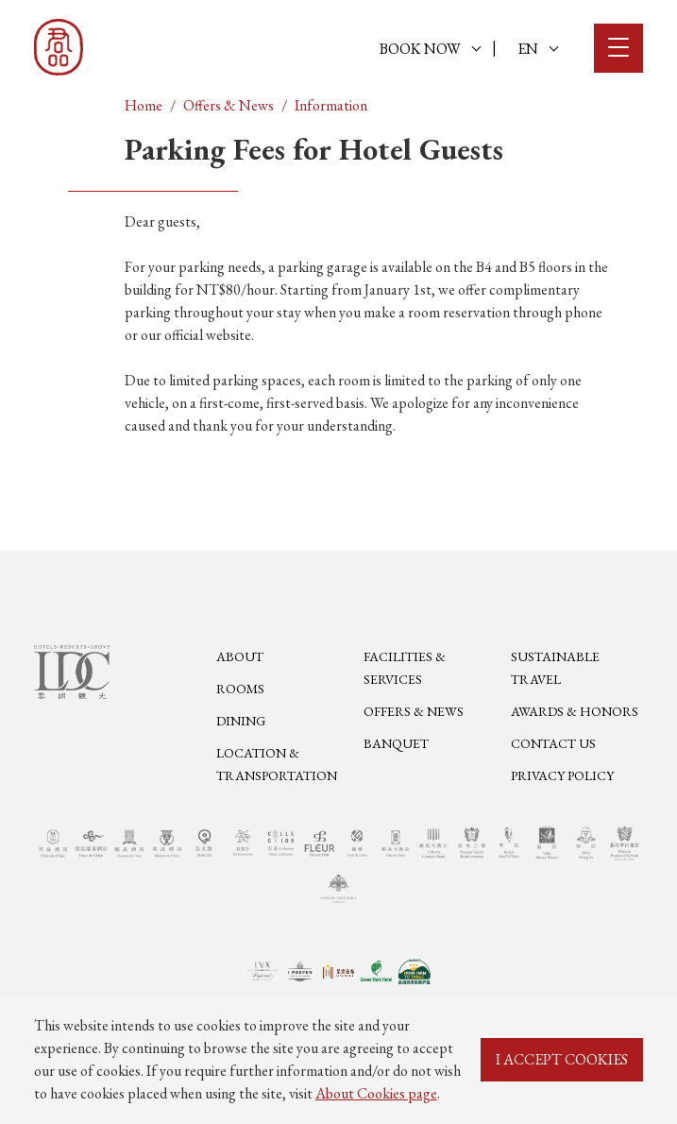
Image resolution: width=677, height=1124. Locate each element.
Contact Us (553, 743)
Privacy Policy (562, 775)
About (239, 656)
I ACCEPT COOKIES (562, 1059)
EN (537, 49)
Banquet (396, 743)
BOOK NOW (430, 49)
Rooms (240, 688)
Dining (240, 720)
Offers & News (228, 105)
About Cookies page (376, 1093)
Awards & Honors (574, 711)
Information (331, 105)
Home (143, 105)
